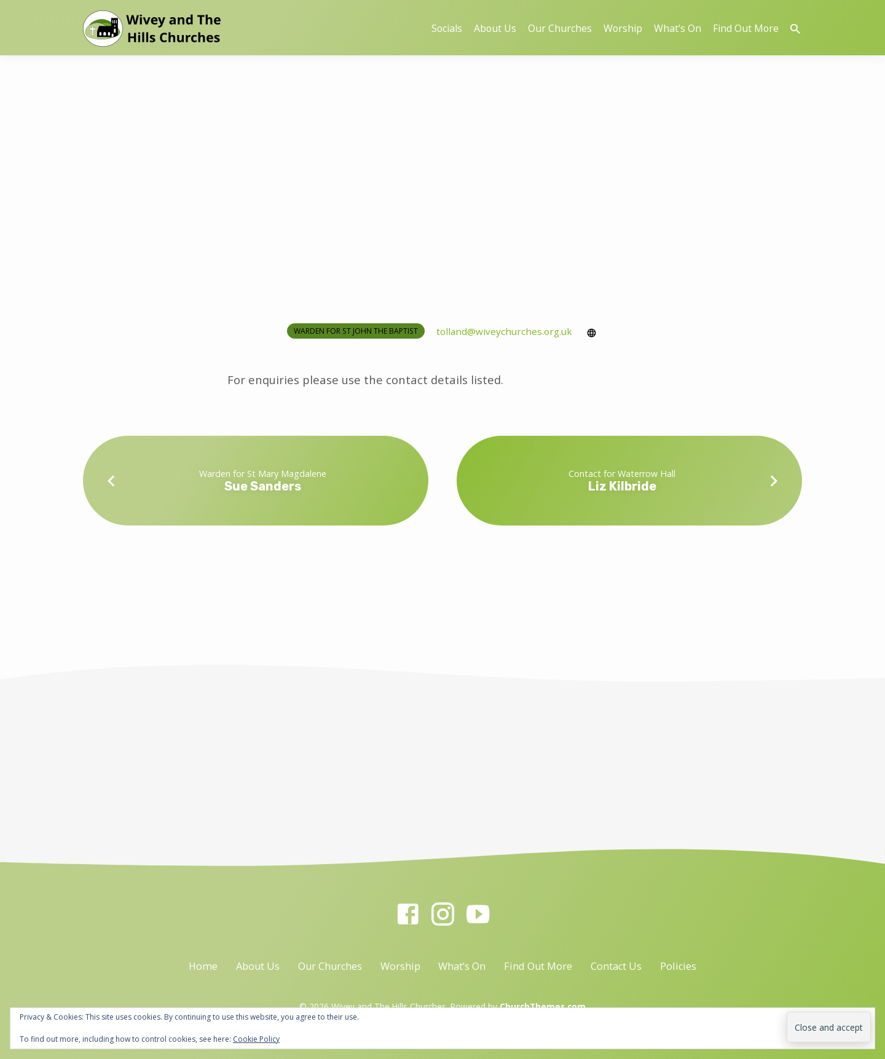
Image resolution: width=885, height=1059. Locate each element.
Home (203, 966)
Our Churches (560, 28)
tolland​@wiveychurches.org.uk (504, 331)
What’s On (677, 28)
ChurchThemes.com (543, 1006)
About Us (495, 28)
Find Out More (746, 28)
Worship (623, 28)
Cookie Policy (256, 1039)
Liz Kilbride (622, 486)
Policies (678, 966)
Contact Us (616, 966)
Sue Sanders (262, 486)
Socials (446, 28)
